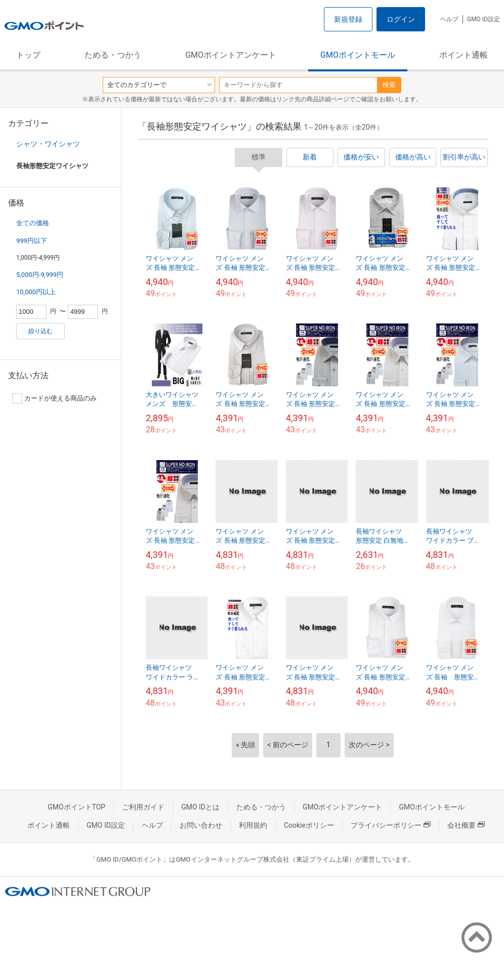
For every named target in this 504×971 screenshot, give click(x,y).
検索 (389, 85)
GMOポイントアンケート (230, 55)
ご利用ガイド (143, 807)
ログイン (401, 19)
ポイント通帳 (463, 55)
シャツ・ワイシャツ (48, 144)
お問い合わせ (201, 825)
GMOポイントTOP (76, 807)
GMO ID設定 (483, 19)
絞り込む (40, 331)
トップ (28, 55)
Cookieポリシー (309, 825)
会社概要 (466, 825)
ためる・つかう (113, 55)
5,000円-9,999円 (39, 274)
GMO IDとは (200, 807)
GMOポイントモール (357, 55)
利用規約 (253, 825)
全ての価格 (32, 223)
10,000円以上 (36, 292)
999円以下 (31, 241)
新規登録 (348, 19)
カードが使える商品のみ (54, 398)
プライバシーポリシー (391, 825)
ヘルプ (449, 19)
